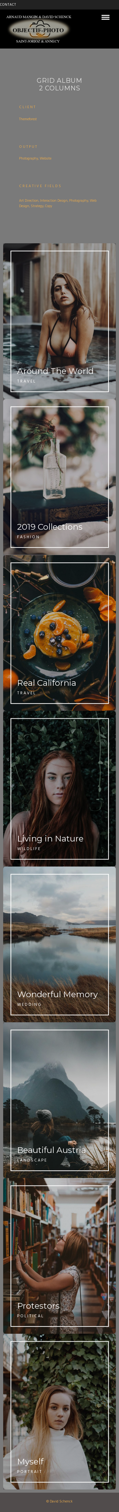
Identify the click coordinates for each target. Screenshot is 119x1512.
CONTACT (8, 5)
